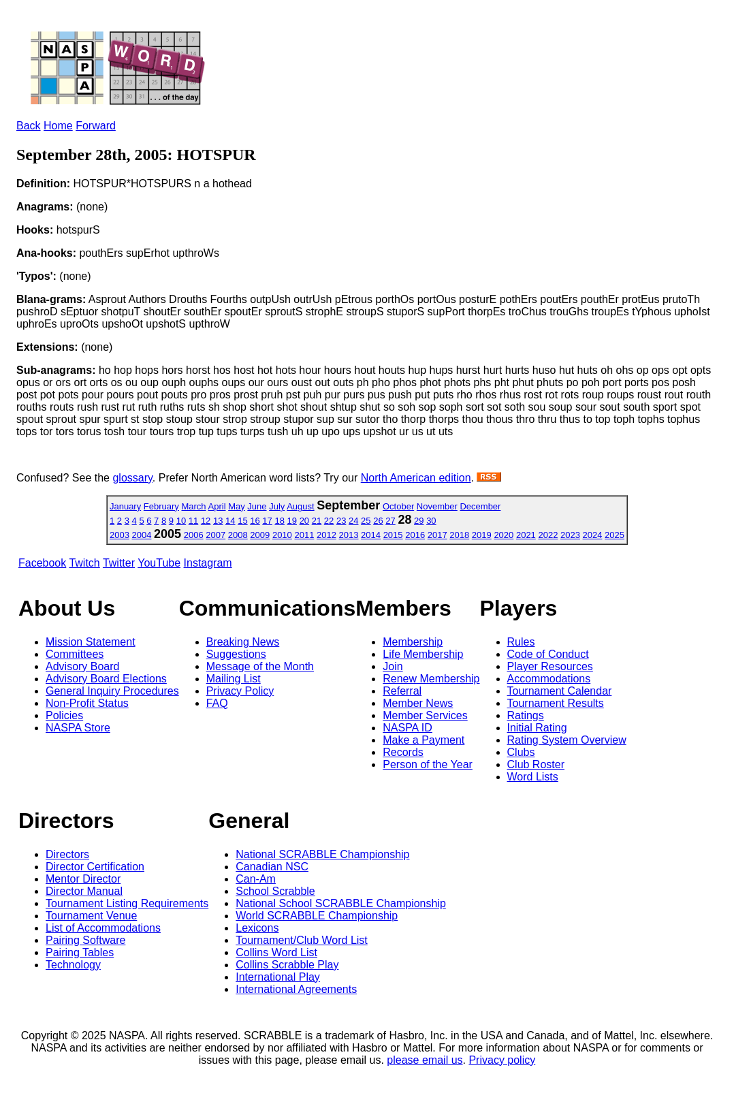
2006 (194, 535)
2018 (459, 535)
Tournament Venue (91, 915)
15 (242, 521)
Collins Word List (276, 952)
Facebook (42, 563)
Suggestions (236, 654)
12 (205, 521)
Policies (64, 715)
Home (58, 125)
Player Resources (550, 666)
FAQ (217, 703)
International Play (278, 977)
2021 (526, 535)
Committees (74, 654)
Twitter (119, 563)
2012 (326, 535)
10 (181, 521)
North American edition (416, 478)
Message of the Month (260, 666)
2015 (393, 535)
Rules (521, 642)
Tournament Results (555, 703)
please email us (424, 1060)
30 (431, 521)
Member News (418, 703)
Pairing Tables (80, 952)
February (161, 506)
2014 (371, 535)
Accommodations (549, 678)
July (277, 506)
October (398, 506)
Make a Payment (423, 740)
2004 (142, 535)
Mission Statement (90, 642)
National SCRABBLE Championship (322, 854)
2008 (238, 535)
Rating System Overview (566, 740)
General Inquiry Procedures (112, 691)
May (236, 506)
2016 (415, 535)
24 (353, 521)
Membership (413, 642)
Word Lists (532, 777)
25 (365, 521)
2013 (349, 535)
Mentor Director (83, 879)
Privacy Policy (240, 691)
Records (403, 752)
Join (392, 666)
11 (193, 521)
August (300, 506)
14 (230, 521)
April (217, 506)
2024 (593, 535)
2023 (570, 535)
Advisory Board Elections (106, 678)
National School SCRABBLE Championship (341, 903)
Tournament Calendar (559, 691)
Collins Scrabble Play (287, 964)
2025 (614, 535)
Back (28, 125)
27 (390, 521)
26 (378, 521)
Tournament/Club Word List (302, 940)
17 (267, 521)
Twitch (84, 563)
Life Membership (423, 654)
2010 (282, 535)
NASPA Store (78, 727)
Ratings (525, 715)
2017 (437, 535)
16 (254, 521)
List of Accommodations (103, 928)
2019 (482, 535)
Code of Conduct (548, 654)
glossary (132, 478)
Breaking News (243, 642)
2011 (304, 535)
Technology (73, 964)
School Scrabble (275, 891)
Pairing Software (85, 940)
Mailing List (233, 678)
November (437, 506)
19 (292, 521)
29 (419, 521)
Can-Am (256, 879)
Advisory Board (83, 666)
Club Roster (535, 764)
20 (304, 521)
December (480, 506)
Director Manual (84, 891)
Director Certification (95, 866)
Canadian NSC (272, 866)
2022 (548, 535)
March (193, 506)
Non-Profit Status (87, 703)
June (256, 506)
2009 (260, 535)
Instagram (208, 563)
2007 (215, 535)
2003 (119, 535)
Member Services (425, 715)
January (125, 506)
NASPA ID (407, 727)
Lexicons (257, 928)
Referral (402, 691)
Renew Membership (431, 678)
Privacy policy (501, 1060)
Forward (96, 125)
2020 (503, 535)
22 (329, 521)
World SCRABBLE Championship (317, 915)
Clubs (521, 752)
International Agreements (296, 989)
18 (279, 521)
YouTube (159, 563)
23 (341, 521)
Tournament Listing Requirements (127, 903)
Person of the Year (428, 764)
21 (316, 521)
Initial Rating (537, 727)
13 (218, 521)
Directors (67, 854)
